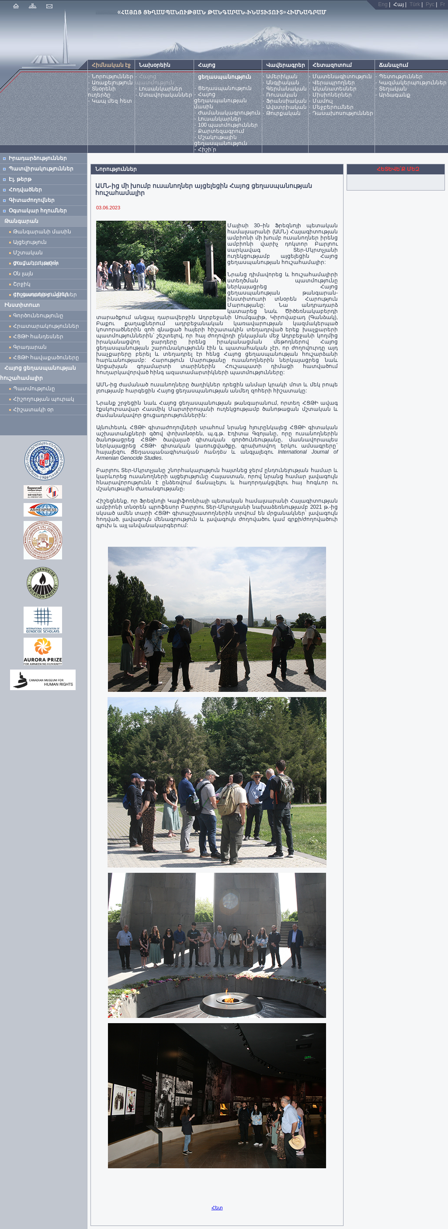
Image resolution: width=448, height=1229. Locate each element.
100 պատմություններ (228, 125)
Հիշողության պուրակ (43, 399)
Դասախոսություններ (343, 113)
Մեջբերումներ (333, 107)
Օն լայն (24, 274)
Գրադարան (30, 347)
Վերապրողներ (334, 83)
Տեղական (393, 89)
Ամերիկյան (282, 76)
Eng (382, 4)
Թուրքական (283, 113)
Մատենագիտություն (342, 76)
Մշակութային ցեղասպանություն (220, 140)
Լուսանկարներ (160, 89)
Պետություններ (401, 76)
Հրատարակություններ (46, 326)
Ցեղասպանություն (225, 88)
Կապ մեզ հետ (112, 101)
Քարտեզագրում (221, 131)
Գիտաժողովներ (32, 200)
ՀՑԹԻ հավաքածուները (46, 357)
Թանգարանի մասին (42, 232)
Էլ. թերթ (20, 179)
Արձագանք (394, 95)
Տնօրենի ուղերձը (102, 92)
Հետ (217, 1207)
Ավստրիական (286, 107)
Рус (430, 4)
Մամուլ (323, 101)
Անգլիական (282, 83)
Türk (415, 4)
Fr (442, 4)
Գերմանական (286, 89)
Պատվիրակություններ (41, 169)
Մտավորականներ (165, 95)
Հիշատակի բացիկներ (46, 295)
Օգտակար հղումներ (38, 211)
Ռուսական (281, 95)
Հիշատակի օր (33, 409)
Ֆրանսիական (286, 101)
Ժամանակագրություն (229, 113)
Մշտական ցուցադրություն (35, 254)
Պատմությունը (34, 388)
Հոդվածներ (25, 190)
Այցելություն (30, 242)
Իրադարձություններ (38, 158)
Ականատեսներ (335, 89)
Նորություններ (112, 76)
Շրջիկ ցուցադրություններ (42, 285)
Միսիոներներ (332, 95)
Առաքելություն (112, 83)
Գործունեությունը (38, 315)
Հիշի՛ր (207, 149)
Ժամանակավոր (36, 263)
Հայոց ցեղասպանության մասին (220, 100)
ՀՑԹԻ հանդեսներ (39, 336)
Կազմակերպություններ (413, 83)
